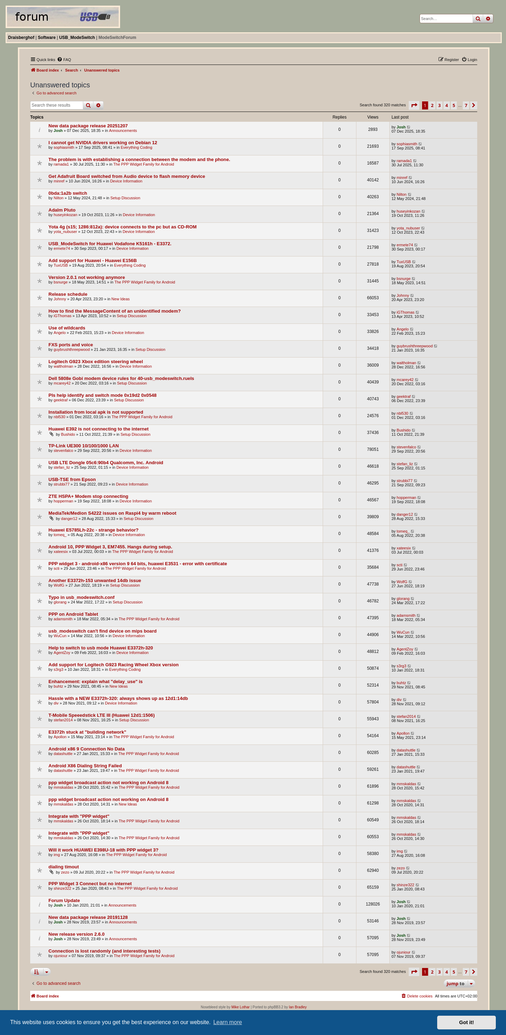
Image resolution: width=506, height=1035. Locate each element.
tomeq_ (60, 535)
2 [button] (432, 105)
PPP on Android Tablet (73, 614)
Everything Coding (136, 147)
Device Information (126, 181)
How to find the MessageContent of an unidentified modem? (114, 311)
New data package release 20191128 (88, 917)
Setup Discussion (125, 198)
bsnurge (61, 282)
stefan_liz (62, 467)
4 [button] (446, 105)
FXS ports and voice (70, 344)
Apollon (60, 737)
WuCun (60, 636)
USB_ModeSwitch (77, 37)
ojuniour (60, 956)
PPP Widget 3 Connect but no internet (90, 883)
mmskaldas (63, 787)
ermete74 (62, 248)
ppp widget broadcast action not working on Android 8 (108, 782)
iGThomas (63, 316)
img (57, 855)
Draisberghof (21, 37)
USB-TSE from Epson (72, 479)
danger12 (69, 518)
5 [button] (454, 105)
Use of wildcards (66, 327)
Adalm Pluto (61, 210)
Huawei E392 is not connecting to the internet (98, 429)
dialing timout (63, 866)
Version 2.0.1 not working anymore (86, 277)
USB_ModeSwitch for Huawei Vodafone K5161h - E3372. (109, 243)
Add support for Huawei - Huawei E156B (92, 260)
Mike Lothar (240, 1007)
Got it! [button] (466, 1022)
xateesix (61, 551)
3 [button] (439, 105)
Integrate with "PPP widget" (78, 816)
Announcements (123, 130)
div (56, 703)
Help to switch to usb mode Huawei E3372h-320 (100, 647)
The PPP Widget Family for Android (143, 164)
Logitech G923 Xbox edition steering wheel (95, 361)
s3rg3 (59, 669)
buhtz (58, 686)
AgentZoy (62, 652)
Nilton (59, 198)
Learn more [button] (227, 1022)
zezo (65, 872)
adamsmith (63, 619)
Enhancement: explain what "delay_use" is (95, 681)
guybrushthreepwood (72, 349)
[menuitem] (64, 59)
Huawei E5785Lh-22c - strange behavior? (93, 530)
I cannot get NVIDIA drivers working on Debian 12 (102, 142)
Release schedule (67, 294)
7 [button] (466, 105)
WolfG (59, 585)
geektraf (61, 400)
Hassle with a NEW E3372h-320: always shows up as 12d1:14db (118, 698)
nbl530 (59, 417)
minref (59, 181)
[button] (414, 105)
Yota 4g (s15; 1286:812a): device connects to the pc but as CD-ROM (122, 226)
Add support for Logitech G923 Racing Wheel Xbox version (113, 664)
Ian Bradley (298, 1007)
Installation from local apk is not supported (95, 412)
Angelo (60, 332)
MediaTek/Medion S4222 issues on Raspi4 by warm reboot (112, 513)
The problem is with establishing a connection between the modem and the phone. (139, 159)
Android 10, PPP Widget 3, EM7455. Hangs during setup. (110, 546)
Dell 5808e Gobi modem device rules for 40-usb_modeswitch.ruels (121, 378)
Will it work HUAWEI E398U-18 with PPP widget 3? (103, 850)
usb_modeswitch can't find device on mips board (102, 631)
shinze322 (62, 888)
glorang (60, 602)
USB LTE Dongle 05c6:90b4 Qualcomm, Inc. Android (105, 462)
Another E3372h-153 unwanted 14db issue (94, 580)
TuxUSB (61, 265)
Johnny (60, 299)
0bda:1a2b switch (67, 193)
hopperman (63, 501)
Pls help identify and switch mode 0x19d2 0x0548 (102, 395)
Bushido (68, 434)
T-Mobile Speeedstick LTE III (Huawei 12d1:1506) (101, 715)
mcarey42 (62, 383)
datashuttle (63, 754)
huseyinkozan (65, 215)
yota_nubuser (65, 231)
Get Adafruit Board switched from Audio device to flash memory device (126, 176)
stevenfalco (63, 450)
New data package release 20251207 (88, 125)
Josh (58, 130)
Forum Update (64, 900)
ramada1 (61, 164)
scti (57, 568)
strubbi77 (62, 484)
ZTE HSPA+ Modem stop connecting (88, 496)
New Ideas (120, 299)
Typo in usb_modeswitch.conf (81, 597)
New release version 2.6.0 (76, 934)
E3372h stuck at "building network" (87, 732)
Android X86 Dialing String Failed (85, 765)
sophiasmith (64, 147)
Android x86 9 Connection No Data (86, 749)
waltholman (63, 366)
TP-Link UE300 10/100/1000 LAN (83, 445)
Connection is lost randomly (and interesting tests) (104, 951)
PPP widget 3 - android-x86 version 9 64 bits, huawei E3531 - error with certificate (137, 563)
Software (47, 37)
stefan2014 (63, 720)
